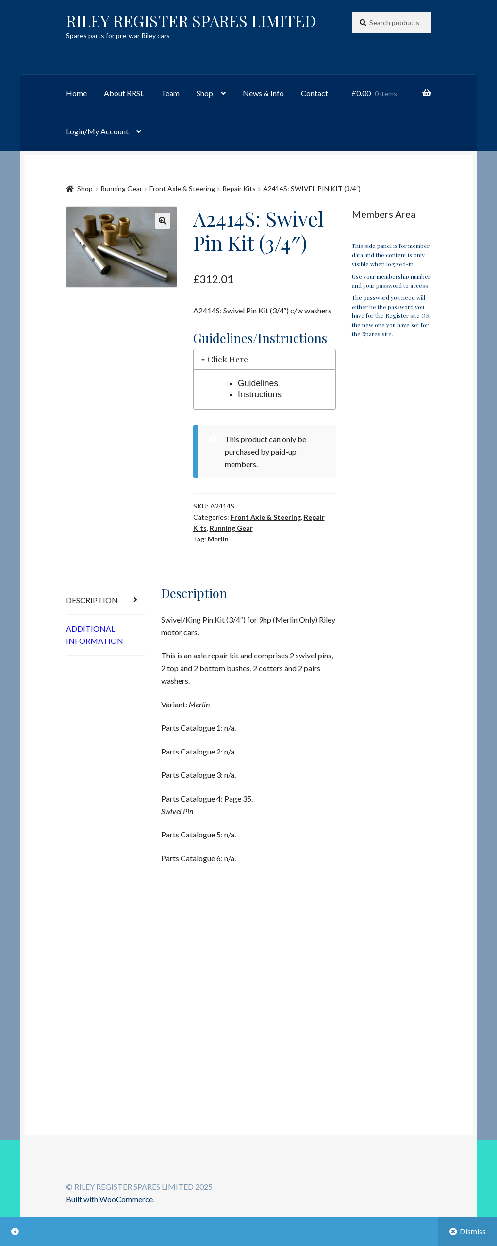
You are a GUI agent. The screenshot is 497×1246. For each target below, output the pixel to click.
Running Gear (121, 188)
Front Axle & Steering (182, 188)
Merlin (218, 539)
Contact (314, 93)
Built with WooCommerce (109, 1199)
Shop (205, 93)
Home (76, 93)
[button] (162, 221)
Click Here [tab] (223, 358)
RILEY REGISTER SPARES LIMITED (191, 20)
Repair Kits (239, 188)
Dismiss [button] (473, 1231)
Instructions (260, 394)
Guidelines (258, 383)
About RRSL (124, 93)
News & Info (263, 93)
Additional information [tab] (94, 635)
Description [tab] (92, 600)
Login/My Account (97, 131)
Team (170, 93)
